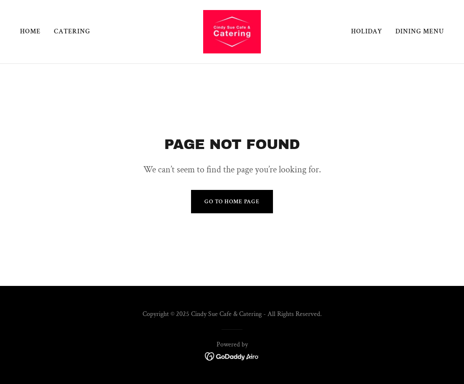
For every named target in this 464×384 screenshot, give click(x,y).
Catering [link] (72, 31)
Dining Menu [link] (419, 31)
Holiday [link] (366, 31)
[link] (231, 31)
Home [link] (30, 31)
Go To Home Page (232, 201)
